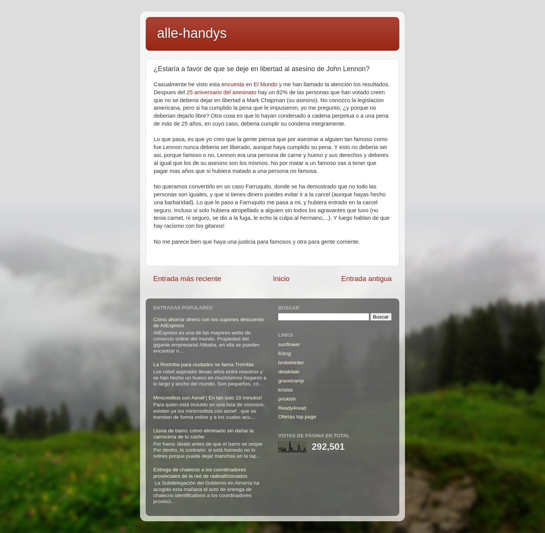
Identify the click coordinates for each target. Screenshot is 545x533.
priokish (287, 399)
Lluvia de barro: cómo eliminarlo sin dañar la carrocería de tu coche (203, 434)
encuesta (232, 84)
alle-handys (192, 33)
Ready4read (292, 408)
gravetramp (291, 381)
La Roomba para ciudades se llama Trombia (203, 364)
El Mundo (265, 84)
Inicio (281, 279)
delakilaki (288, 371)
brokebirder (291, 362)
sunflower (289, 344)
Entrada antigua (366, 279)
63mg (284, 353)
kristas (285, 390)
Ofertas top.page (297, 417)
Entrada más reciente (187, 279)
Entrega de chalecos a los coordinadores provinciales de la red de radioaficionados (200, 473)
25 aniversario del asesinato (222, 92)
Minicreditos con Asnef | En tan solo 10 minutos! (207, 398)
